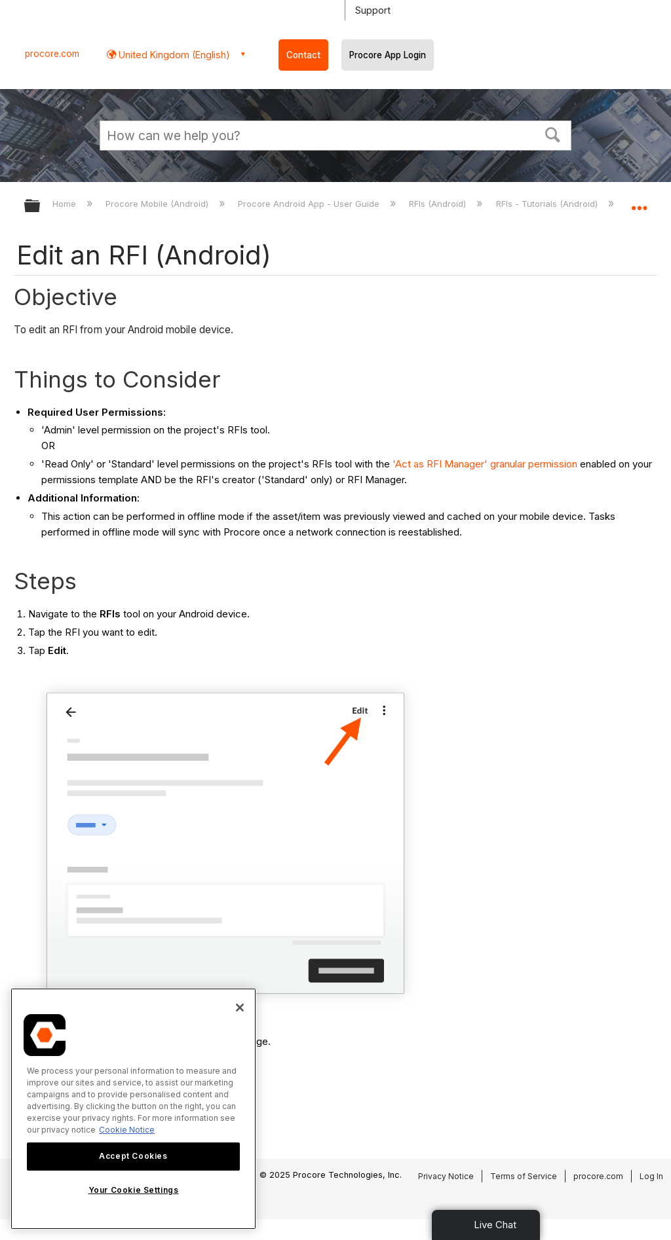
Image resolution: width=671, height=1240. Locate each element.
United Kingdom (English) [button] (173, 54)
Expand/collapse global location (639, 201)
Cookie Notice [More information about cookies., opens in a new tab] (127, 1130)
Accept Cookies (133, 1156)
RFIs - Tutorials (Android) (548, 203)
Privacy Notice (446, 1176)
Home (65, 203)
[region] (133, 1109)
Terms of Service (523, 1176)
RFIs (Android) (439, 203)
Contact (303, 55)
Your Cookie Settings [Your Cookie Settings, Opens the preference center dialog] (133, 1190)
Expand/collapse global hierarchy (40, 206)
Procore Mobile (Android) (158, 203)
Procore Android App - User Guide (310, 203)
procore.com (52, 53)
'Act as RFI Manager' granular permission (485, 464)
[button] (553, 133)
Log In (651, 1176)
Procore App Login (387, 55)
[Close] (239, 1007)
